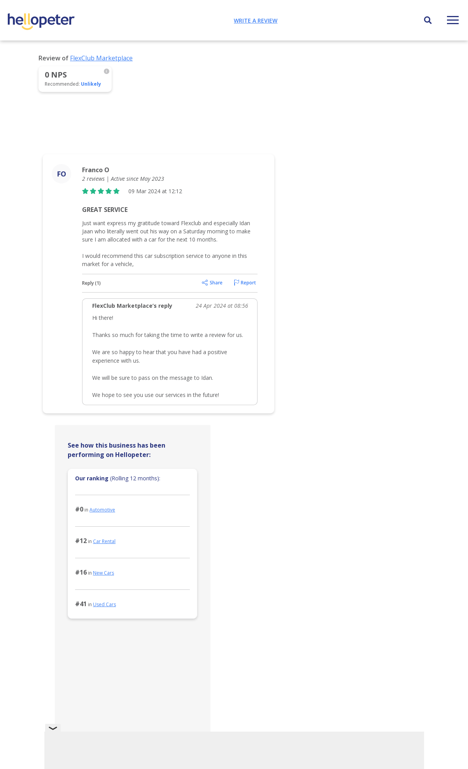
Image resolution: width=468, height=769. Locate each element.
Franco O (95, 170)
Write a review (255, 20)
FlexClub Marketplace (101, 58)
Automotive (102, 509)
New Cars (103, 573)
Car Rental (104, 541)
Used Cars (104, 604)
